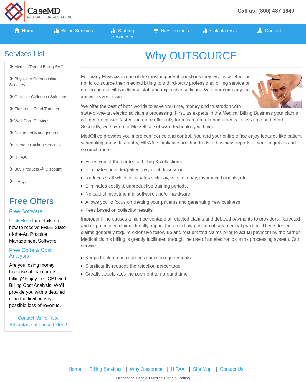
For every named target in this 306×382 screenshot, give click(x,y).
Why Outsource (146, 369)
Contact (269, 30)
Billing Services (73, 30)
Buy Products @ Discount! (36, 169)
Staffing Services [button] (122, 33)
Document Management (33, 133)
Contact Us (231, 369)
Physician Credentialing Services (33, 81)
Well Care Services (29, 121)
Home (24, 30)
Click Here (20, 220)
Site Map (202, 369)
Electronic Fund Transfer (34, 108)
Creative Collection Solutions (38, 96)
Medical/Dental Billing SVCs (37, 66)
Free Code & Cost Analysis (30, 253)
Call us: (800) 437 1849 (266, 11)
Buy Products (171, 30)
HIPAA (18, 157)
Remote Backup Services (35, 145)
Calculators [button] (220, 30)
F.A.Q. (17, 181)
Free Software (25, 211)
